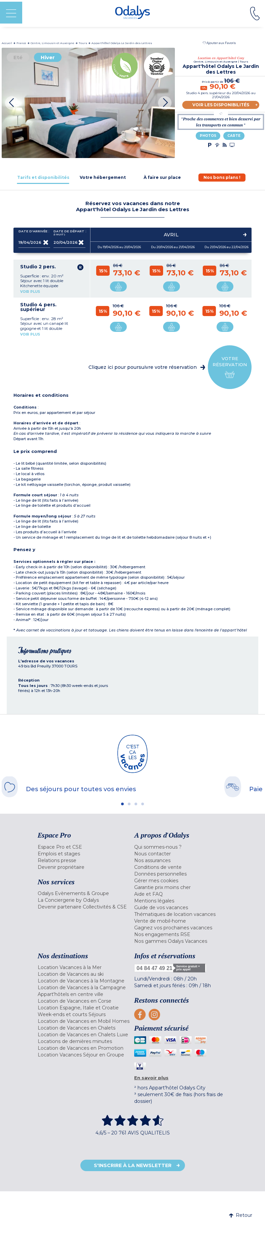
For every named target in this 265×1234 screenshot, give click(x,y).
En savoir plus (151, 1077)
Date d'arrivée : (33, 233)
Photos (208, 135)
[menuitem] (84, 847)
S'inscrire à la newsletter (133, 1165)
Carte (233, 135)
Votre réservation (230, 367)
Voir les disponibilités (220, 104)
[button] (219, 43)
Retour (240, 1215)
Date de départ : (69, 233)
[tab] (43, 177)
